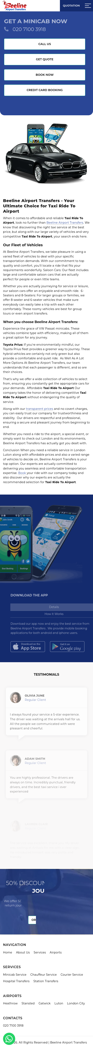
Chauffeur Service (43, 974)
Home (7, 952)
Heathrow (10, 1003)
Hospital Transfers (16, 981)
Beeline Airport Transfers (64, 222)
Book (22, 473)
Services (40, 952)
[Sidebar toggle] (88, 6)
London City (76, 1003)
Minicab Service (14, 974)
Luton (58, 1003)
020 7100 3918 (29, 29)
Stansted (28, 1003)
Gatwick (45, 1003)
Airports (56, 952)
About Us (23, 952)
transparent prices (39, 409)
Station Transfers (46, 981)
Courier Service (72, 974)
